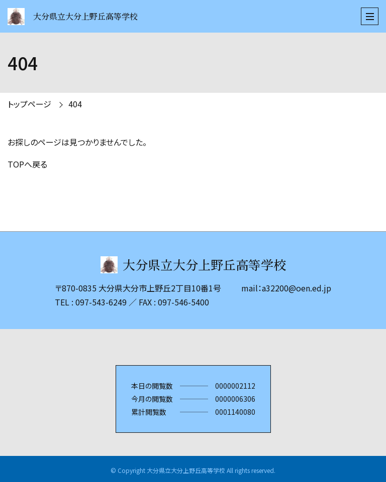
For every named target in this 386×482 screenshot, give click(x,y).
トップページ (29, 104)
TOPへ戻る (27, 164)
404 (75, 104)
